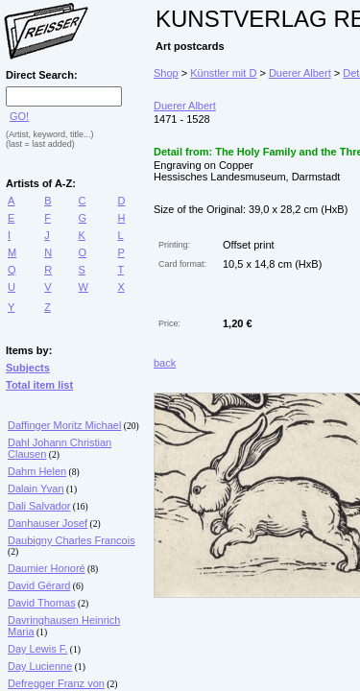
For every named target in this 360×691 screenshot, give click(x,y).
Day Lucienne (40, 666)
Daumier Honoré (46, 568)
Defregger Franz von (56, 683)
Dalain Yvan (36, 488)
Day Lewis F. (37, 649)
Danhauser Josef (47, 523)
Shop (166, 73)
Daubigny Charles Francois (71, 540)
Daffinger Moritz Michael (64, 425)
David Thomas (42, 602)
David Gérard (39, 585)
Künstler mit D (223, 73)
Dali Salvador (39, 506)
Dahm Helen (37, 471)
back (165, 363)
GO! (19, 116)
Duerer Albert (300, 73)
